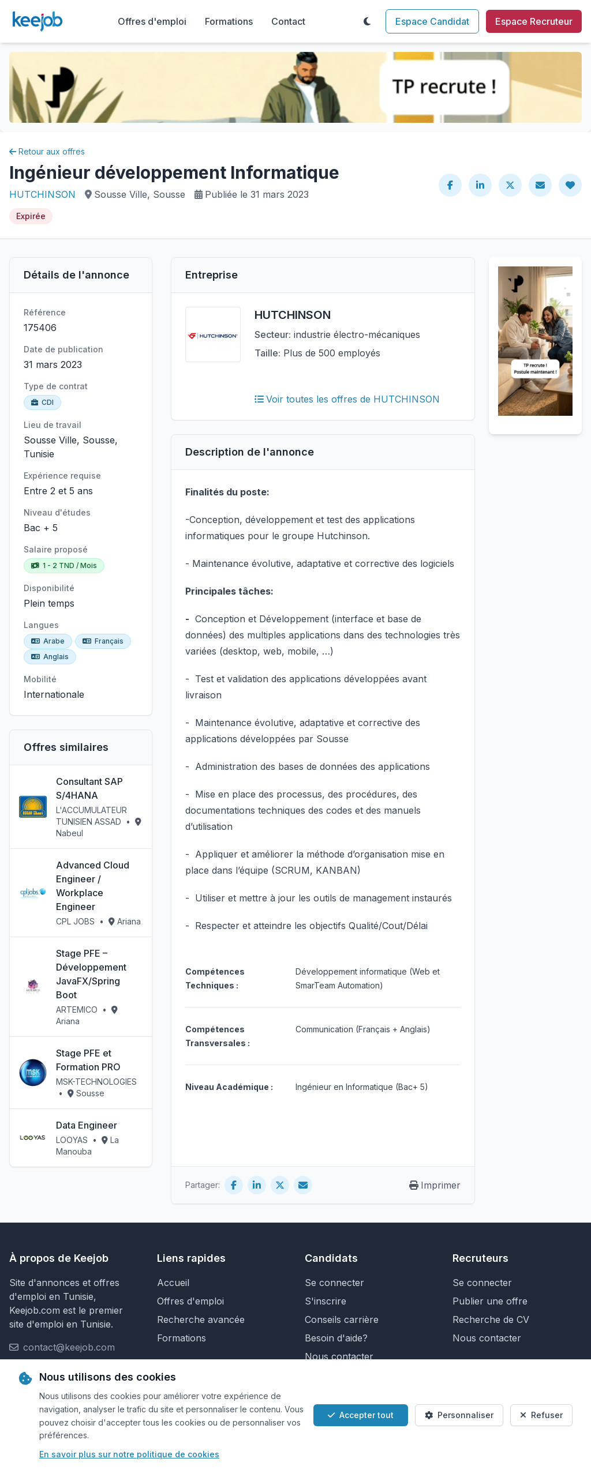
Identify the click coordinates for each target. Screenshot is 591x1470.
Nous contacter (339, 1356)
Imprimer (435, 1185)
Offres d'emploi (152, 21)
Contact (288, 21)
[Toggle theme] (367, 21)
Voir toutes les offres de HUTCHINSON (347, 399)
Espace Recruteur (534, 21)
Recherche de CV (490, 1319)
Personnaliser (459, 1415)
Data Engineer (86, 1125)
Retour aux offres (47, 151)
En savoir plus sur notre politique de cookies (129, 1454)
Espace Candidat (432, 21)
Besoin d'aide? (336, 1338)
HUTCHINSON (42, 194)
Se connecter (334, 1282)
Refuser (541, 1415)
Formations (229, 21)
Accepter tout (361, 1415)
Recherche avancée (201, 1319)
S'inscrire (325, 1301)
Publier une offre (490, 1301)
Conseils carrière (342, 1319)
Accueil (173, 1282)
